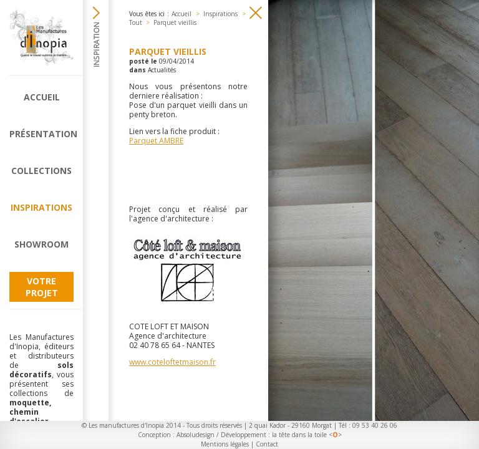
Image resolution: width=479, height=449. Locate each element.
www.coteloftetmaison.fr (172, 362)
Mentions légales (225, 444)
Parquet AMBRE (156, 140)
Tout (135, 22)
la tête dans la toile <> (307, 434)
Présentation (41, 134)
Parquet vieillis (174, 22)
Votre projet (42, 287)
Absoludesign (196, 434)
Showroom (41, 244)
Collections (41, 170)
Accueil (42, 97)
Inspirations (41, 207)
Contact (267, 444)
